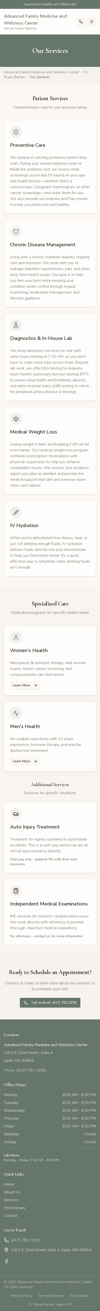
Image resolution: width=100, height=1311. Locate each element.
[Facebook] (6, 1261)
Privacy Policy (21, 1295)
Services (11, 1200)
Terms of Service (51, 1295)
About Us (12, 1192)
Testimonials (14, 1208)
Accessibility (79, 1295)
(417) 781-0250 (22, 1240)
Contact (10, 1215)
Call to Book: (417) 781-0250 (50, 1002)
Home (9, 1184)
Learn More (25, 685)
